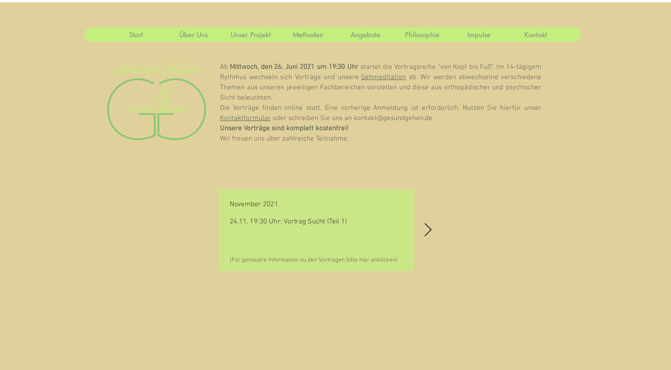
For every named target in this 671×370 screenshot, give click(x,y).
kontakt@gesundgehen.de (393, 118)
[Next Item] (428, 230)
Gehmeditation (383, 77)
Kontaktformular (245, 118)
